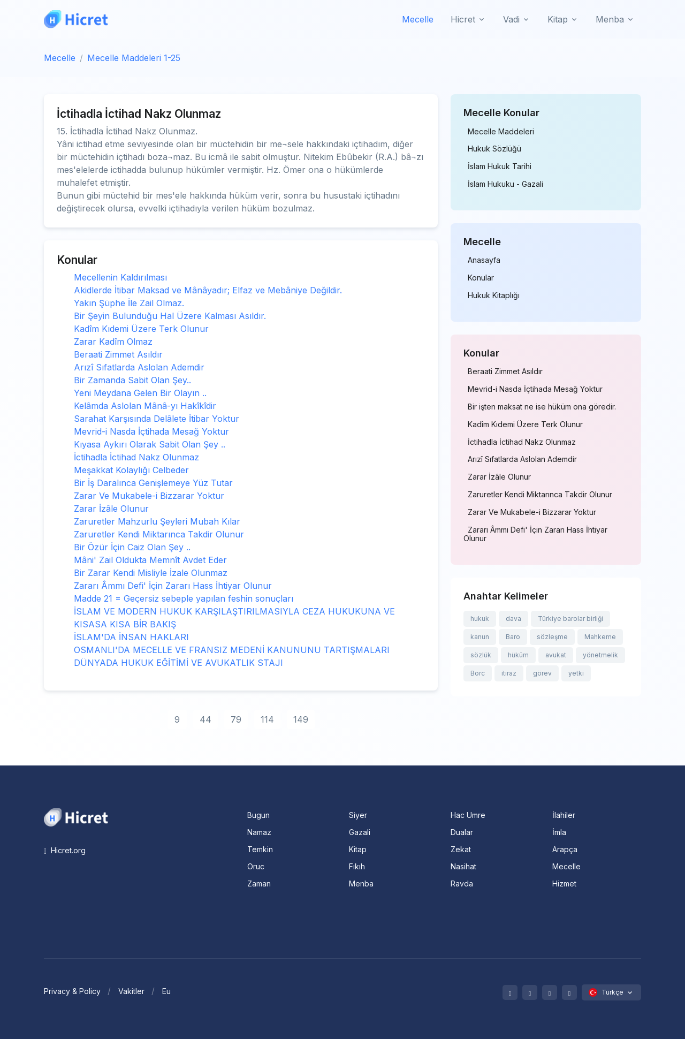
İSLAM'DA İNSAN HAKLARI (131, 637)
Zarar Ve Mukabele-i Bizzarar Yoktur (149, 495)
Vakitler (131, 991)
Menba (361, 883)
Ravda (462, 883)
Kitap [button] (557, 19)
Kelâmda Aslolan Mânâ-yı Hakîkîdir (145, 405)
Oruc (255, 866)
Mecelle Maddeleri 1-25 (133, 57)
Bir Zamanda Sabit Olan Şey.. (132, 380)
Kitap (358, 849)
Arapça (564, 849)
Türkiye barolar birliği (570, 619)
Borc (477, 673)
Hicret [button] (463, 19)
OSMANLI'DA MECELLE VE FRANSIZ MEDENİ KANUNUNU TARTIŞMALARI (232, 649)
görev (542, 673)
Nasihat (463, 866)
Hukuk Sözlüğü (494, 149)
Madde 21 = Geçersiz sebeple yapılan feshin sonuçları (183, 598)
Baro (513, 637)
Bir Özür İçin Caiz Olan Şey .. (132, 547)
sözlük (480, 655)
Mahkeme (600, 637)
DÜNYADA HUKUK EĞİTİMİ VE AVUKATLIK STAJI (178, 662)
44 (205, 719)
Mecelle (417, 19)
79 (236, 719)
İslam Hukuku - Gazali (505, 184)
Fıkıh (357, 866)
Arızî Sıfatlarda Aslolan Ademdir (139, 367)
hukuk (479, 619)
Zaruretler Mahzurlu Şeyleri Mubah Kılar (157, 521)
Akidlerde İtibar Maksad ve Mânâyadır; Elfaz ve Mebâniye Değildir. (208, 290)
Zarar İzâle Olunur (111, 508)
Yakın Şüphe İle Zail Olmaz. (129, 303)
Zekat (461, 849)
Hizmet (564, 883)
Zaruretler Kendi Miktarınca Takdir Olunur (159, 534)
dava (513, 619)
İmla (559, 832)
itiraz (508, 673)
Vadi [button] (511, 19)
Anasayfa (484, 260)
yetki (576, 673)
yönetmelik (600, 655)
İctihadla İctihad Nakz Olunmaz (136, 457)
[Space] (76, 816)
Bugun (258, 815)
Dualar (462, 832)
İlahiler (563, 815)
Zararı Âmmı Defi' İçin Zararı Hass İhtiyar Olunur (173, 585)
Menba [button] (610, 19)
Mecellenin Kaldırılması (120, 277)
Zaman (259, 883)
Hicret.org (65, 850)
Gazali (359, 832)
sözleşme (552, 637)
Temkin (260, 849)
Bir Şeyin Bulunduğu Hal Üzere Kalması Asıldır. (170, 315)
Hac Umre (468, 815)
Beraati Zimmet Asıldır (118, 354)
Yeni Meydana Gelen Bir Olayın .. (140, 393)
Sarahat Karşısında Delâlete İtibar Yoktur (156, 418)
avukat (555, 655)
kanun (479, 637)
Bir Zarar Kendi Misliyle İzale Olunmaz (150, 572)
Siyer (358, 815)
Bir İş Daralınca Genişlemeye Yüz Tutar (153, 482)
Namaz (259, 832)
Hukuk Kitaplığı (494, 295)
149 (300, 719)
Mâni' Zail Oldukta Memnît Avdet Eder (150, 560)
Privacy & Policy (72, 991)
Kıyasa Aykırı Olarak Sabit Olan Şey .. (149, 444)
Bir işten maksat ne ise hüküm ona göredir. (542, 407)
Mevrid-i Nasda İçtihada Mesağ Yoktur (151, 431)
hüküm (518, 655)
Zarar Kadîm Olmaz (113, 341)
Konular (481, 278)
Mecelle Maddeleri (501, 131)
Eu (166, 991)
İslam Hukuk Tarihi (499, 166)
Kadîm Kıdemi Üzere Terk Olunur (141, 328)
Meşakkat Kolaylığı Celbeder (131, 470)
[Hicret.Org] (76, 19)
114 (267, 719)
